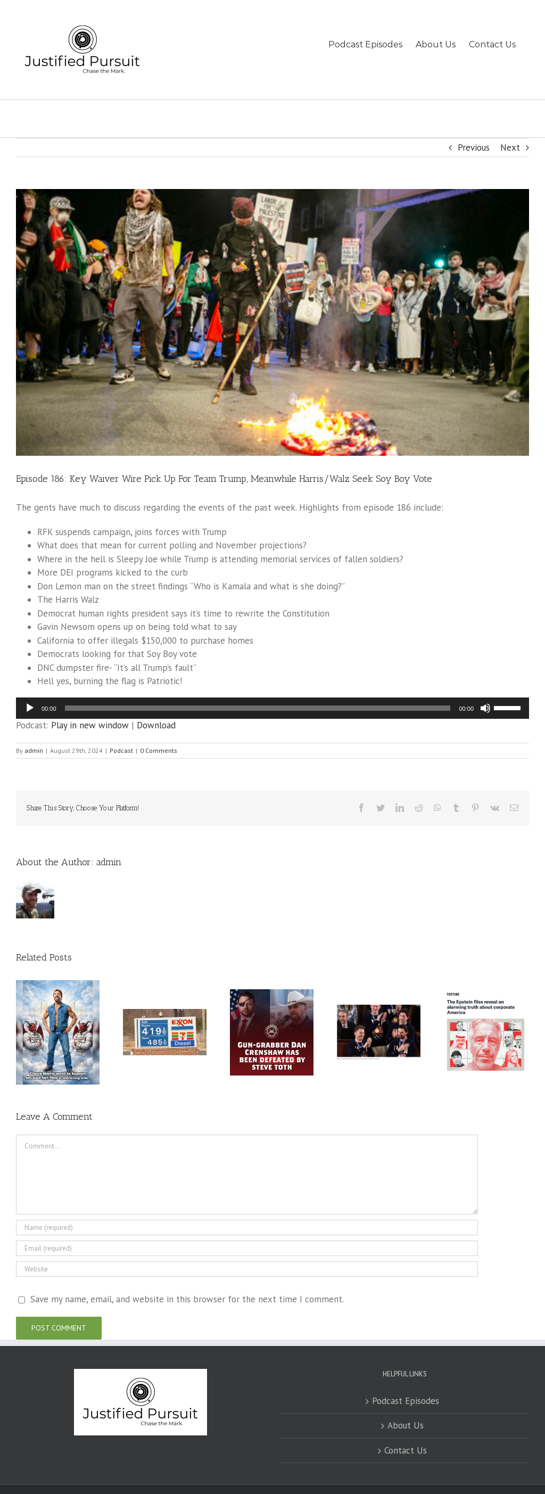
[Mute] (485, 708)
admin (33, 750)
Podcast (121, 750)
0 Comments (158, 750)
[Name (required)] (247, 1227)
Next (510, 147)
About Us (405, 1425)
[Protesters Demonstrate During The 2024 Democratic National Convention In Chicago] (272, 322)
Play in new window (90, 725)
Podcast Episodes (405, 1401)
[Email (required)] (247, 1248)
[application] (272, 708)
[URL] (247, 1269)
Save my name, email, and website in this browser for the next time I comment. (187, 1299)
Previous (474, 147)
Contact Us (405, 1450)
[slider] (258, 708)
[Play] (29, 708)
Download (156, 725)
